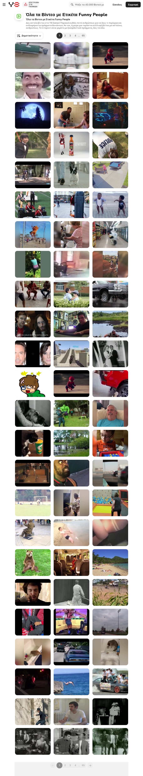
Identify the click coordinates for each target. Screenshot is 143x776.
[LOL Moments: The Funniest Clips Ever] (33, 55)
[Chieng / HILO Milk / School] (71, 294)
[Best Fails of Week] (33, 234)
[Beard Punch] (33, 592)
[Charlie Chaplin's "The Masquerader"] (110, 711)
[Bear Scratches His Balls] (33, 562)
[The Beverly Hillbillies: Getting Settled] (71, 741)
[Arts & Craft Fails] (71, 234)
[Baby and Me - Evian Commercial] (110, 204)
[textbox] (29, 35)
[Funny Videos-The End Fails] (33, 294)
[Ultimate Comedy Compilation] (110, 324)
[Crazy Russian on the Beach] (71, 532)
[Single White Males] (71, 711)
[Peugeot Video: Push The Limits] (71, 652)
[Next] (90, 765)
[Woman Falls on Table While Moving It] (110, 174)
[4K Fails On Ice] (71, 85)
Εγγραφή (133, 4)
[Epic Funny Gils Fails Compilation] (110, 532)
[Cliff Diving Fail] (71, 681)
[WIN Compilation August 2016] (33, 204)
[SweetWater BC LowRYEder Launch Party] (110, 294)
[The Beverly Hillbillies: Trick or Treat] (110, 741)
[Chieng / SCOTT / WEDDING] (33, 145)
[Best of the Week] (110, 85)
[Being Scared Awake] (110, 413)
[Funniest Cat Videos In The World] (33, 652)
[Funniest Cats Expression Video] (33, 443)
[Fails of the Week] (33, 502)
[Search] (71, 4)
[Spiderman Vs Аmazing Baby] (110, 55)
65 (83, 35)
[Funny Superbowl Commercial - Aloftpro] (71, 55)
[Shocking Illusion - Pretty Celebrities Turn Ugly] (33, 353)
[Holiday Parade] (33, 681)
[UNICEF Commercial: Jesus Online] (33, 324)
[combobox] (29, 35)
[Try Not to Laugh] (71, 443)
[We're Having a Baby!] (71, 115)
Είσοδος (117, 4)
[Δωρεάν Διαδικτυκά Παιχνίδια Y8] (14, 4)
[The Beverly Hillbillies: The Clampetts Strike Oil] (33, 741)
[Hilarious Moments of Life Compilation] (71, 502)
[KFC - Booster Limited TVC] (110, 115)
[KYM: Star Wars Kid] (71, 592)
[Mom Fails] (33, 264)
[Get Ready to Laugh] (33, 622)
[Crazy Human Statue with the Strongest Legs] (33, 532)
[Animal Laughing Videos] (110, 652)
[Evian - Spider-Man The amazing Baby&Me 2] (71, 383)
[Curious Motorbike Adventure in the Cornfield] (110, 592)
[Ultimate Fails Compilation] (110, 473)
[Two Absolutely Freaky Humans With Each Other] (71, 473)
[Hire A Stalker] (33, 711)
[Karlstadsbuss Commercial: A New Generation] (71, 562)
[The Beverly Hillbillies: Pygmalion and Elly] (33, 413)
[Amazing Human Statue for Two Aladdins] (71, 204)
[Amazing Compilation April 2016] (110, 264)
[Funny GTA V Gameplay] (71, 353)
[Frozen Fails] (71, 264)
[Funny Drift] (110, 681)
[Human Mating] (33, 174)
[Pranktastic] (71, 324)
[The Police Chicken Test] (110, 145)
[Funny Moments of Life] (71, 622)
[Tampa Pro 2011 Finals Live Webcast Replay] (33, 473)
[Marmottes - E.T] (33, 115)
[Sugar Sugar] (33, 383)
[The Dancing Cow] (110, 234)
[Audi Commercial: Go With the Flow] (71, 174)
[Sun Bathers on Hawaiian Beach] (110, 562)
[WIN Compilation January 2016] (110, 622)
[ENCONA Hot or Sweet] (71, 145)
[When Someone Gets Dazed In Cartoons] (33, 85)
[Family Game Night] (110, 443)
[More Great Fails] (71, 413)
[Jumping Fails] (110, 502)
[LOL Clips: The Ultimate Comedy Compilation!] (110, 383)
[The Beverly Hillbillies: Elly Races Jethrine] (110, 353)
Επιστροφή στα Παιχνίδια (34, 4)
